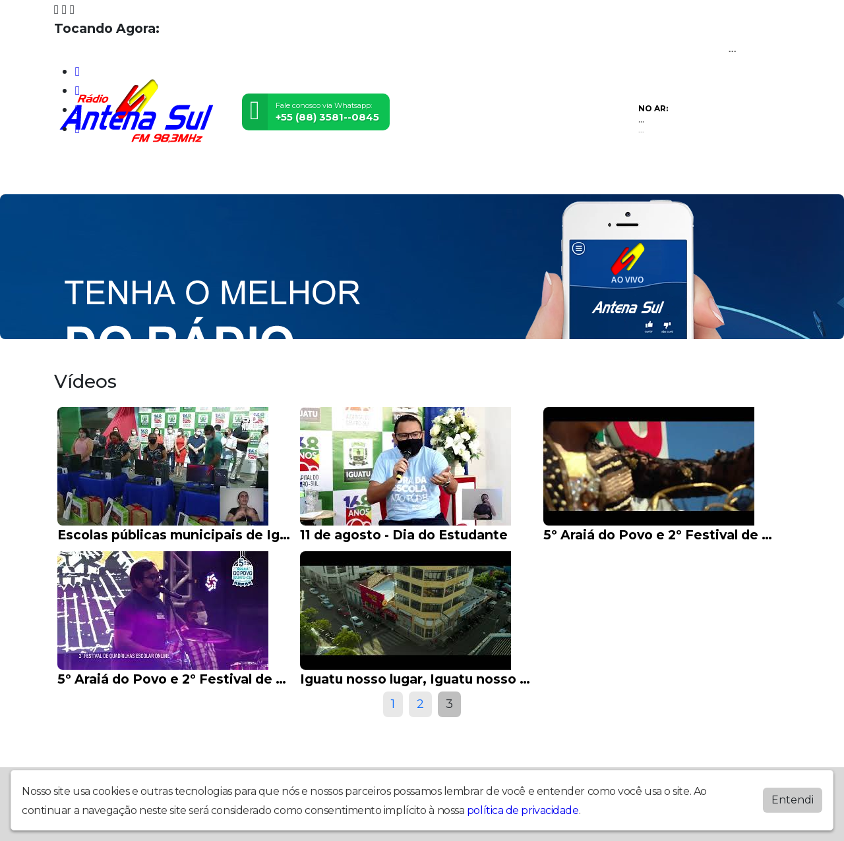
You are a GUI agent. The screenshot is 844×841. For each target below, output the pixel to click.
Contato (378, 175)
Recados (431, 175)
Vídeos (199, 175)
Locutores (254, 175)
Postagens (319, 175)
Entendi (792, 800)
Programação (135, 175)
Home (74, 175)
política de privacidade (523, 810)
